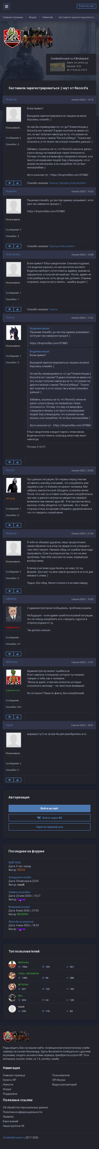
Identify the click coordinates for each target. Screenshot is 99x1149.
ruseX (20, 884)
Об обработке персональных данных (25, 1107)
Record (10, 470)
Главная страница (13, 17)
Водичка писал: (40, 328)
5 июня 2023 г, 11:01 (82, 662)
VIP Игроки (58, 1079)
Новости (8, 1084)
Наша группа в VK (13, 1125)
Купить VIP (9, 1079)
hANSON (11, 598)
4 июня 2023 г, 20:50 (82, 470)
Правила (8, 1116)
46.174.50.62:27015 (77, 70)
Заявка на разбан (19, 892)
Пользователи (61, 1075)
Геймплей (47, 17)
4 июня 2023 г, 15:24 (82, 191)
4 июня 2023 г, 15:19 (82, 99)
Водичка (11, 99)
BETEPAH (22, 914)
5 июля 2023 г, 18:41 (82, 725)
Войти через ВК (49, 817)
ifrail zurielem (78, 183)
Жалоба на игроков (21, 921)
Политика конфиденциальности (22, 1112)
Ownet (21, 899)
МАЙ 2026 (15, 862)
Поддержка (10, 1093)
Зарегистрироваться (49, 826)
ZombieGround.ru (14, 1137)
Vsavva (53, 183)
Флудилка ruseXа (20, 877)
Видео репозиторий (64, 1084)
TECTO (21, 869)
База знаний (10, 1121)
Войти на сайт (86, 6)
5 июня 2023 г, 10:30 (82, 599)
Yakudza (64, 183)
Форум (32, 17)
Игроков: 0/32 (74, 66)
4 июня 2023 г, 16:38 (82, 254)
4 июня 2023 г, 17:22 (82, 317)
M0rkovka (11, 661)
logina (9, 724)
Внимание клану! (19, 906)
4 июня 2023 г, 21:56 (82, 533)
